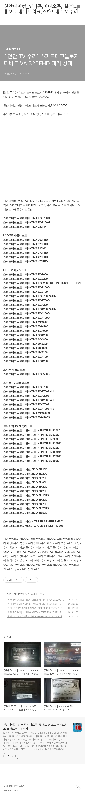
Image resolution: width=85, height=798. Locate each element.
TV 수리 (21, 593)
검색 (71, 6)
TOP (78, 787)
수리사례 (11, 593)
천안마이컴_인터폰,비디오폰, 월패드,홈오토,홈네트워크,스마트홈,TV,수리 (41, 6)
